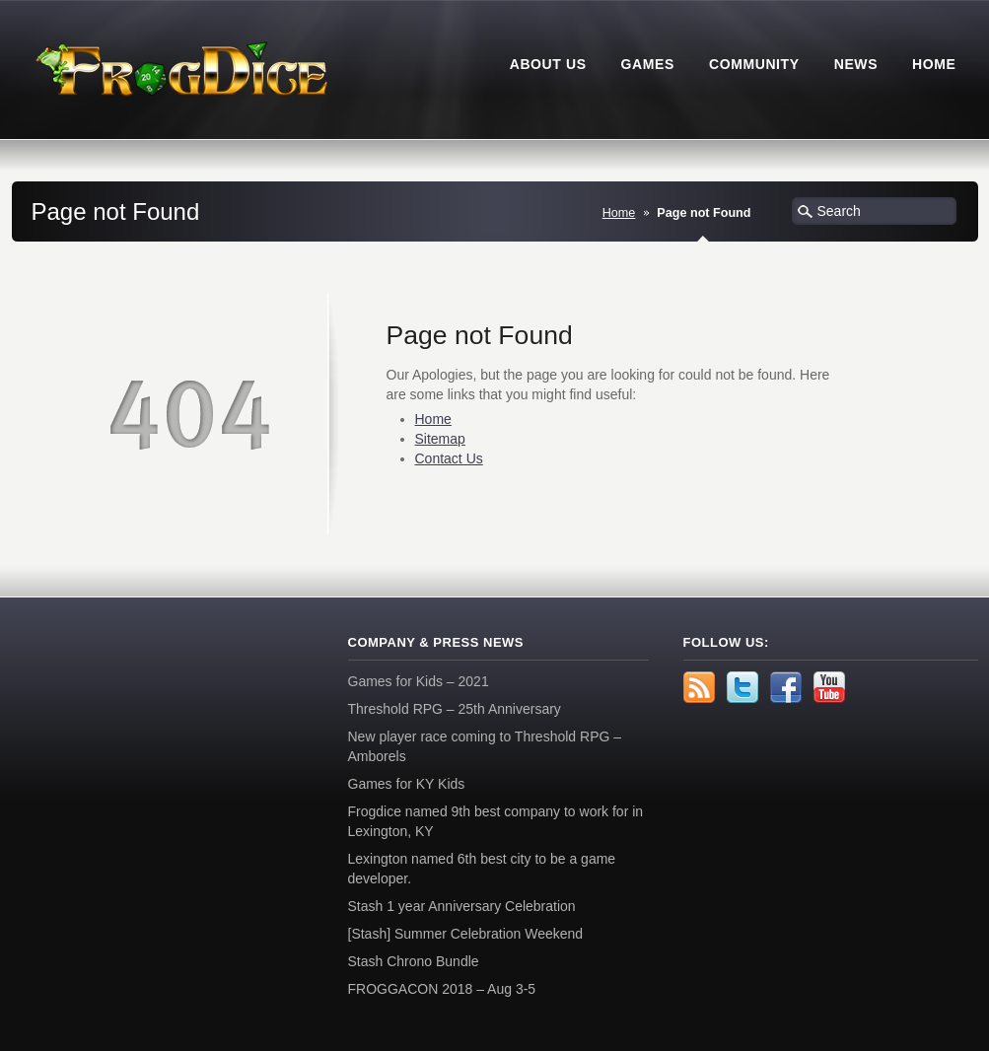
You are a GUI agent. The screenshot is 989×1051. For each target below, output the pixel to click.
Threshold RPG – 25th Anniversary (454, 709)
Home (619, 213)
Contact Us (449, 458)
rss (699, 687)
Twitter (742, 687)
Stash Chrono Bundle (413, 961)
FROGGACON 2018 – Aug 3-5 (442, 989)
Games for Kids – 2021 (418, 681)
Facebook (786, 687)
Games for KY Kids (406, 784)
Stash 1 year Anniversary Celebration (462, 906)
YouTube (829, 687)
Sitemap (440, 439)
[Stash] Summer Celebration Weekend (466, 934)
